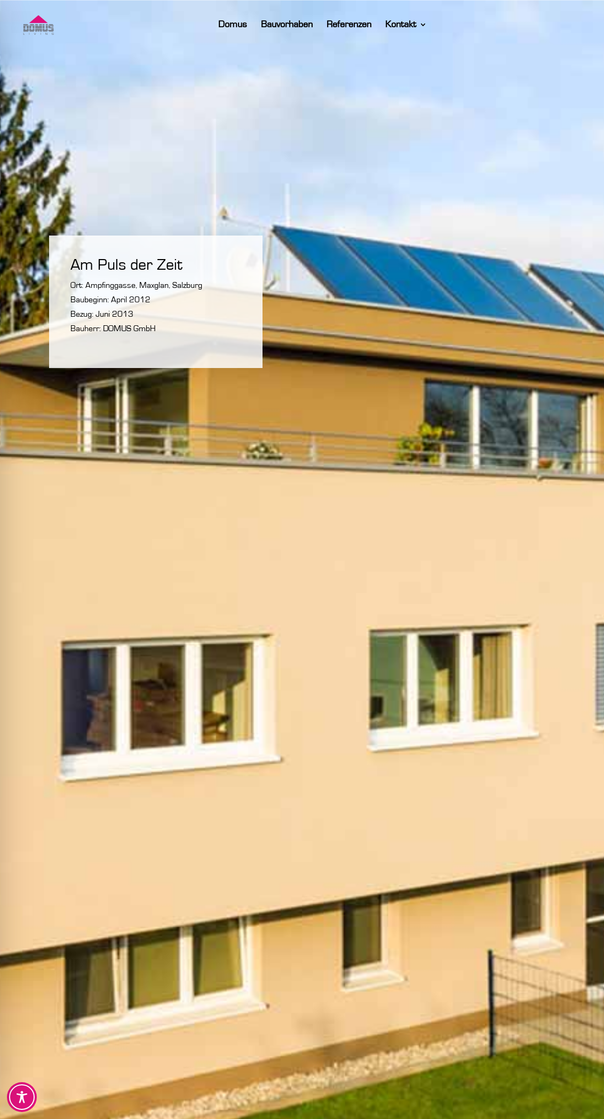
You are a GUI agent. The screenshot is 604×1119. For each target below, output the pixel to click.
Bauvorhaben (299, 25)
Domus (245, 25)
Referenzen (361, 25)
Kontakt (413, 25)
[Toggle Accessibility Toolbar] (22, 1097)
